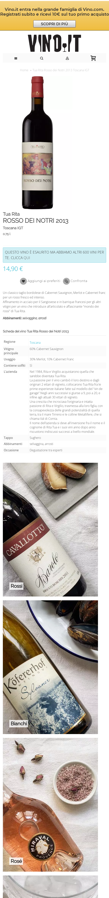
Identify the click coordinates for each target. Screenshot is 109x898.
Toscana (35, 342)
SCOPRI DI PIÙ (54, 24)
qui (27, 257)
